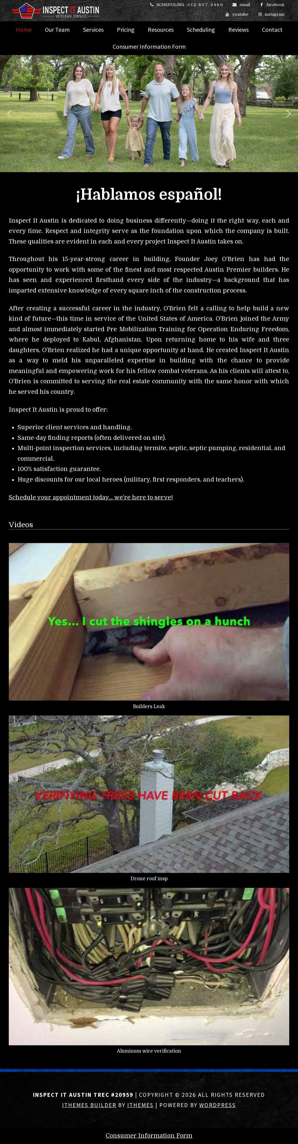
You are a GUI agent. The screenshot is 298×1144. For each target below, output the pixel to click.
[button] (9, 114)
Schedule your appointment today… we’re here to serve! (91, 497)
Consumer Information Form (149, 46)
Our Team (57, 29)
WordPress (217, 1105)
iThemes (140, 1105)
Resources (161, 29)
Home (23, 29)
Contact (272, 29)
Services (93, 29)
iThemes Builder (89, 1105)
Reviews (238, 29)
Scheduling (201, 29)
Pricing (125, 29)
